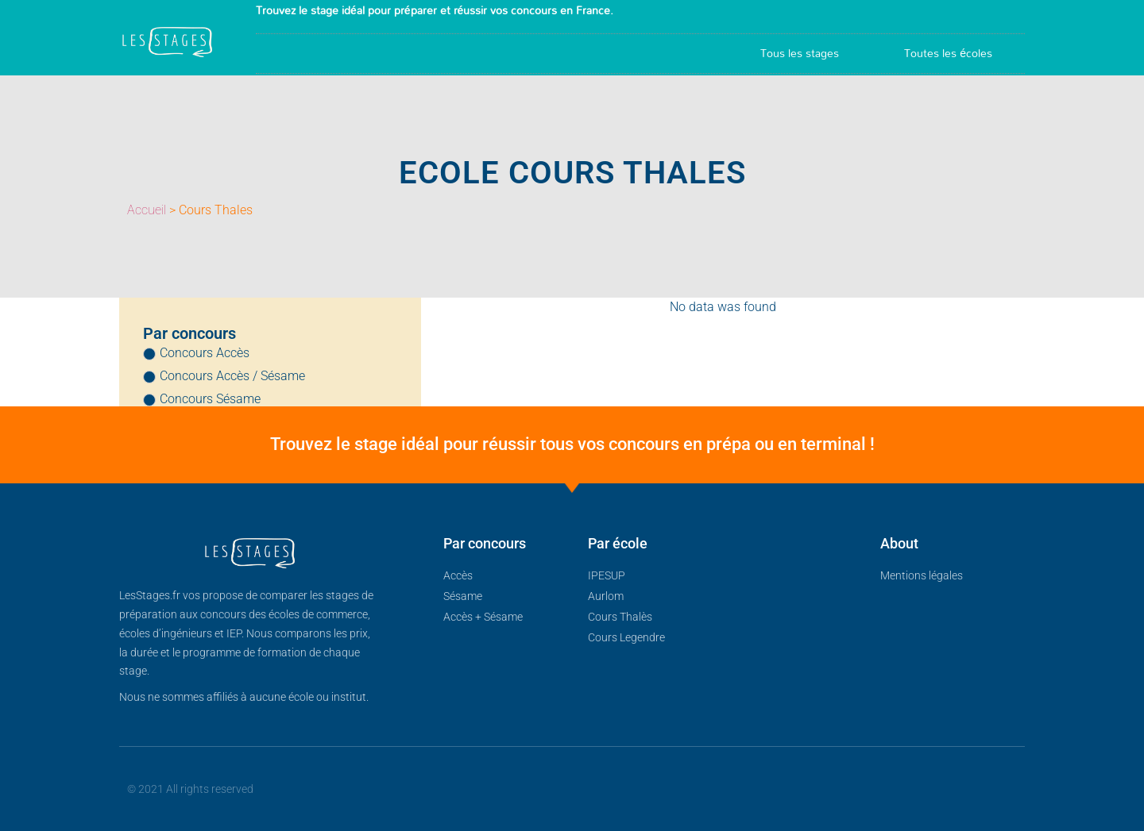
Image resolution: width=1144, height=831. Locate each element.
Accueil (146, 209)
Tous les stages (799, 52)
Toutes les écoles (948, 52)
